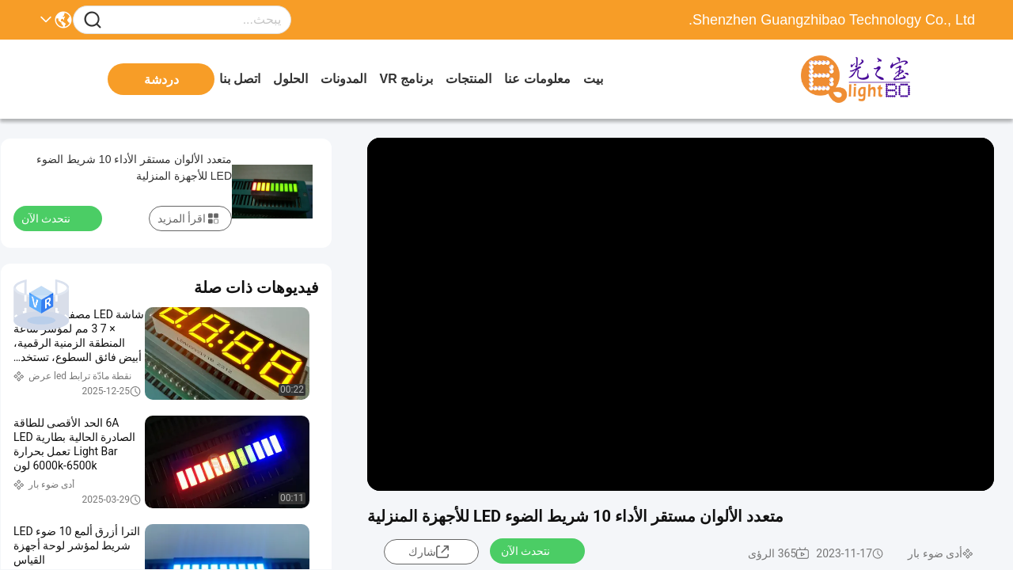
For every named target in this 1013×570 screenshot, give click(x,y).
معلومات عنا (537, 79)
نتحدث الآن (535, 550)
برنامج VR (406, 79)
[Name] (92, 20)
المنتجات (468, 79)
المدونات (343, 79)
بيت (593, 79)
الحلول (290, 79)
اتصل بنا (239, 79)
